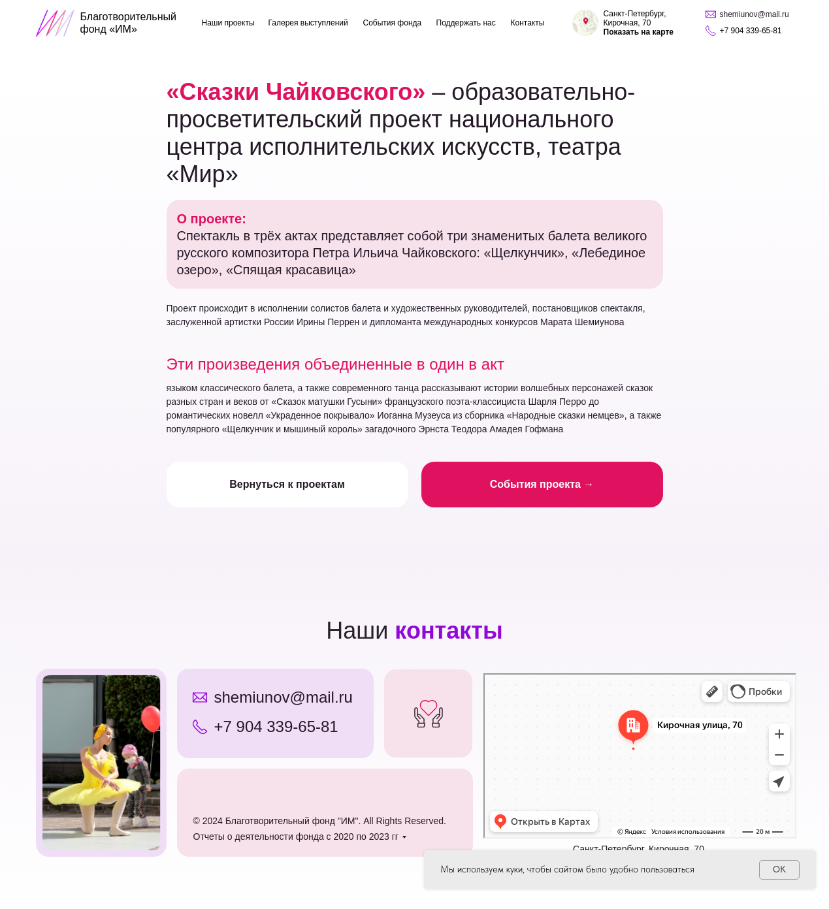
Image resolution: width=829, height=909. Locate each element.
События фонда (392, 22)
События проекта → (542, 484)
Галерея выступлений (308, 22)
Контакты (528, 22)
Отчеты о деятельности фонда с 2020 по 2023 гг (295, 836)
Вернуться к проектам (286, 484)
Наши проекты (228, 22)
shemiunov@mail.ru (283, 697)
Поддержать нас (466, 22)
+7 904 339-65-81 (276, 726)
